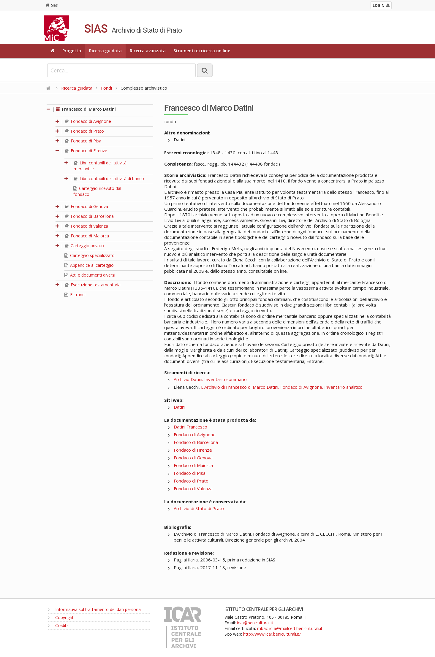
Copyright (61, 617)
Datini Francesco (190, 427)
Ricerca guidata (105, 50)
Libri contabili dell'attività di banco (109, 178)
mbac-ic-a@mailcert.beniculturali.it (289, 628)
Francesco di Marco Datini (86, 109)
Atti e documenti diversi (89, 275)
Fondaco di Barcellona (89, 216)
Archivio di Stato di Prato (199, 508)
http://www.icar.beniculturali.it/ (272, 634)
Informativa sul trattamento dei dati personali (95, 609)
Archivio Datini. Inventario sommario (210, 379)
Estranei (75, 294)
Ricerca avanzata (148, 50)
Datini (179, 407)
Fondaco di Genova (86, 206)
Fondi (106, 88)
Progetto (71, 50)
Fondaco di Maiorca (87, 236)
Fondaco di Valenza (86, 226)
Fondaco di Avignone (88, 121)
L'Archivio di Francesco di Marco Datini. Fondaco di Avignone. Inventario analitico (282, 387)
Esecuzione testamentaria (93, 285)
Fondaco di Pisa (83, 141)
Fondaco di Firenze (86, 150)
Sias (51, 5)
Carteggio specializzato (89, 255)
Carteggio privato (84, 245)
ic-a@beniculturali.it (255, 623)
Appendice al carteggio (89, 265)
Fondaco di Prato (84, 131)
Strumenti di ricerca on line (201, 50)
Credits (58, 625)
